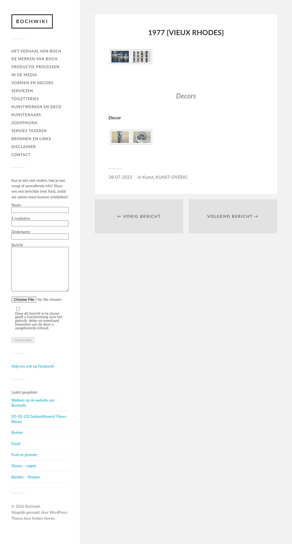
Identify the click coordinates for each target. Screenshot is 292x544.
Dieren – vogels (23, 474)
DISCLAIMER (23, 146)
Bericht (40, 272)
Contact (21, 154)
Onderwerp (40, 235)
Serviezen (22, 90)
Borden (17, 441)
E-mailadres (40, 221)
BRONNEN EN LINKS (31, 138)
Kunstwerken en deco (36, 106)
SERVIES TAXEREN (29, 130)
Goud (15, 452)
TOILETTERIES (25, 98)
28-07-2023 (120, 177)
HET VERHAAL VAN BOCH (36, 51)
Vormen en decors (32, 82)
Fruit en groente (24, 463)
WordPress (58, 521)
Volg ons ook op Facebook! (32, 374)
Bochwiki (32, 21)
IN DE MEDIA (24, 74)
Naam (40, 208)
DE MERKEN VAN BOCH (34, 59)
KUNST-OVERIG (171, 177)
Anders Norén (43, 527)
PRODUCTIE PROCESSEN (35, 67)
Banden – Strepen (25, 485)
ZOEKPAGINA (24, 122)
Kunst (147, 177)
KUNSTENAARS (26, 114)
